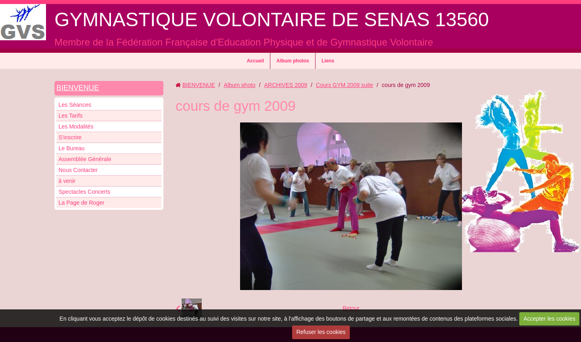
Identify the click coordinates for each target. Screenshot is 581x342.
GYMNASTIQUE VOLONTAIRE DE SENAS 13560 (271, 19)
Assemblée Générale (85, 159)
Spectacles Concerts (84, 192)
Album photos (292, 61)
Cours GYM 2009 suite (344, 85)
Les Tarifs (71, 115)
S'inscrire (70, 137)
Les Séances (75, 105)
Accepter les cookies (549, 318)
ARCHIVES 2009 (285, 85)
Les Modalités (76, 126)
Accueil (255, 61)
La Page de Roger (81, 202)
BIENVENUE (77, 88)
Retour (351, 308)
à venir (67, 181)
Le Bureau (72, 148)
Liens (328, 61)
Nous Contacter (78, 170)
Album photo (239, 85)
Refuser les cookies (320, 332)
